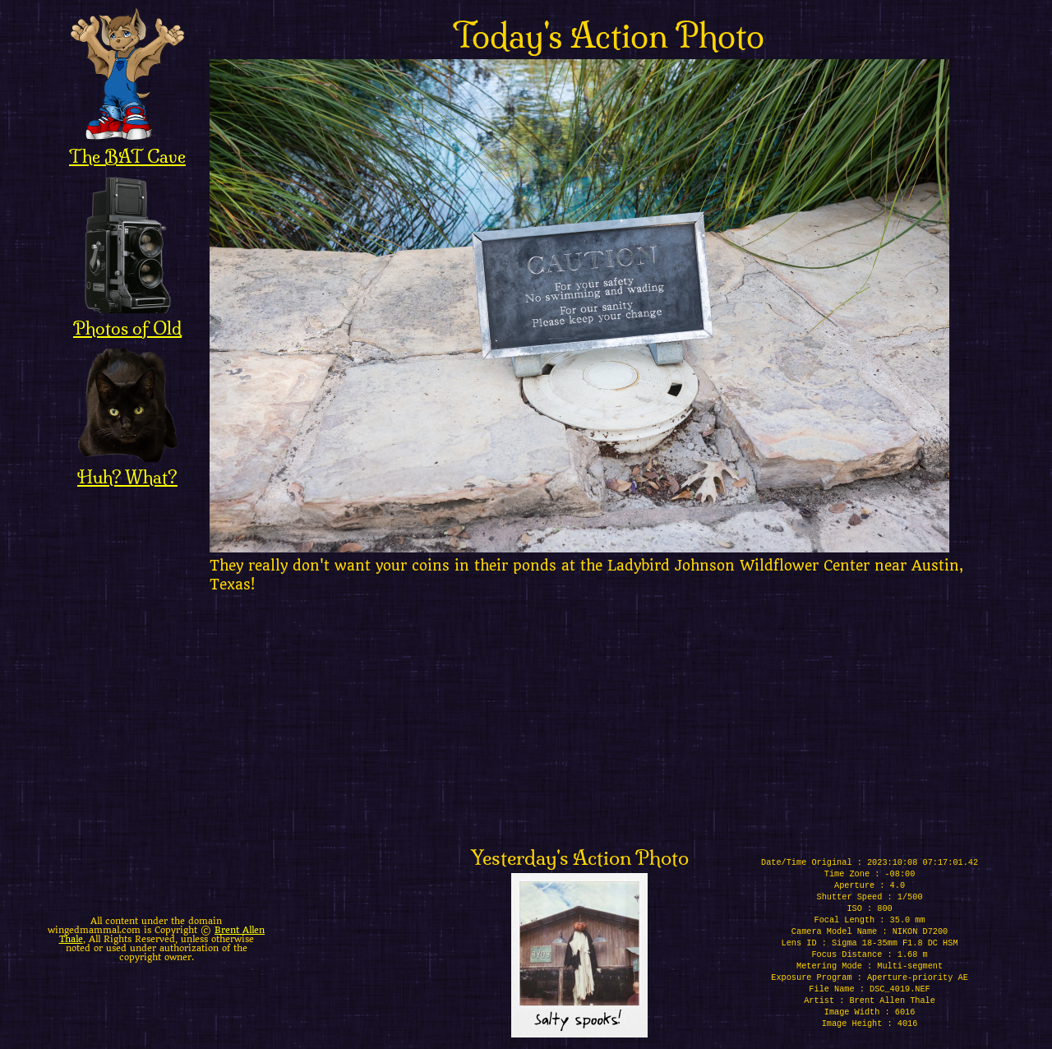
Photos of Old (127, 317)
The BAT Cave (127, 145)
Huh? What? (127, 466)
